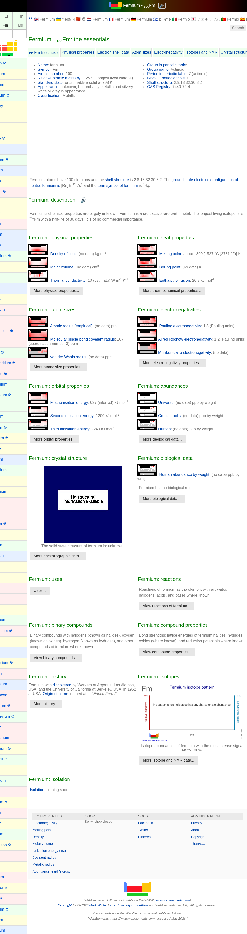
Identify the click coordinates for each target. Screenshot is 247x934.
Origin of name (95, 708)
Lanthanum (13, 620)
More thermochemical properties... (180, 299)
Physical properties (94, 52)
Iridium (9, 588)
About (199, 840)
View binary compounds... (72, 672)
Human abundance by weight (182, 483)
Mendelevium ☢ (17, 716)
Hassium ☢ (13, 524)
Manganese (13, 695)
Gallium (9, 480)
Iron (6, 598)
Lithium (9, 652)
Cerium (9, 277)
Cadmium (11, 224)
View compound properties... (175, 666)
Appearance (64, 91)
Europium (11, 416)
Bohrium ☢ (12, 192)
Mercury (10, 727)
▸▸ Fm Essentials (60, 52)
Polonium (11, 920)
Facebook (153, 833)
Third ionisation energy (75, 438)
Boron (8, 202)
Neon (8, 770)
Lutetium (10, 673)
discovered (78, 699)
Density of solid (69, 258)
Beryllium (11, 170)
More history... (62, 723)
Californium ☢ (15, 256)
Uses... (56, 599)
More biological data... (170, 507)
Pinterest (153, 847)
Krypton (10, 609)
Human (162, 438)
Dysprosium (13, 384)
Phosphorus (13, 887)
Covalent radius (60, 867)
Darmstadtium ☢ (17, 363)
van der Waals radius (74, 366)
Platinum (10, 898)
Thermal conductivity (73, 285)
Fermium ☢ (13, 427)
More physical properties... (73, 295)
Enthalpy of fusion (172, 289)
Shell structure (167, 82)
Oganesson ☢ (15, 845)
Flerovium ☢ (14, 438)
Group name (166, 69)
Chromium (12, 309)
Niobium (10, 812)
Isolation (53, 799)
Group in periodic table (174, 65)
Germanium (13, 491)
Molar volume (67, 271)
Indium (9, 566)
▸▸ (47, 18)
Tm (37, 16)
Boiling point (167, 276)
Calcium (10, 245)
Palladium (11, 877)
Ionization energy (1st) (65, 861)
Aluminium (12, 74)
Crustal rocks (167, 424)
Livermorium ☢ (16, 663)
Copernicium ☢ (16, 331)
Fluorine (10, 448)
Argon (8, 116)
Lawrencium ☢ (16, 631)
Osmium (10, 855)
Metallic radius (59, 874)
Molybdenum (14, 738)
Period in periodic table (175, 74)
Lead (7, 641)
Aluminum (12, 84)
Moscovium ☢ (15, 748)
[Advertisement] (145, 143)
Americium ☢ (14, 95)
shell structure (133, 184)
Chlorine (10, 298)
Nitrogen (10, 823)
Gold (7, 502)
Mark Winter (106, 915)
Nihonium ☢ (13, 802)
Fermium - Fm (147, 5)
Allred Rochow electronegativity (183, 348)
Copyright (202, 847)
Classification (65, 100)
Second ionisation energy (77, 424)
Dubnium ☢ (13, 374)
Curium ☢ (11, 352)
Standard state (66, 87)
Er (23, 16)
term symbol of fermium (162, 190)
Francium (11, 459)
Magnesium (13, 684)
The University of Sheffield (137, 915)
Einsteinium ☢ (15, 395)
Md (37, 25)
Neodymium (13, 759)
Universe (164, 411)
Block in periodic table (174, 78)
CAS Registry (166, 87)
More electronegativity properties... (180, 376)
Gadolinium (13, 470)
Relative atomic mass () (76, 78)
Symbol (60, 69)
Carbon (9, 266)
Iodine (8, 577)
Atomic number (67, 74)
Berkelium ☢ (14, 160)
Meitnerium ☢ (15, 706)
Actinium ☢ (13, 63)
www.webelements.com (181, 910)
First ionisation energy (74, 411)
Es (9, 25)
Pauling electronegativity (177, 335)
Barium (9, 149)
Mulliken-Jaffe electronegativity (182, 366)
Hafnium (10, 513)
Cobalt (8, 320)
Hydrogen (11, 556)
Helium (9, 534)
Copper (9, 341)
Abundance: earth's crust (67, 881)
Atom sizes (158, 52)
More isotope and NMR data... (176, 770)
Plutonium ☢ (14, 909)
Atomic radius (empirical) (77, 335)
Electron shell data (130, 52)
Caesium (11, 234)
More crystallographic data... (74, 565)
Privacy (200, 833)
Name (59, 65)
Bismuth (10, 181)
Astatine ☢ (12, 138)
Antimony (11, 106)
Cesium (9, 288)
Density (54, 847)
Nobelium (11, 834)
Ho (8, 16)
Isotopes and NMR (218, 52)
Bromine (10, 213)
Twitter (151, 840)
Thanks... (202, 854)
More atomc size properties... (75, 376)
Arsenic (9, 127)
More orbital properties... (71, 448)
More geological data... (170, 448)
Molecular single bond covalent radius (88, 348)
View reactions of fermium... (175, 615)
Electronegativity (185, 52)
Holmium (11, 545)
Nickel (8, 791)
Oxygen (10, 866)
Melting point (167, 258)
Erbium (9, 406)
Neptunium (12, 780)
